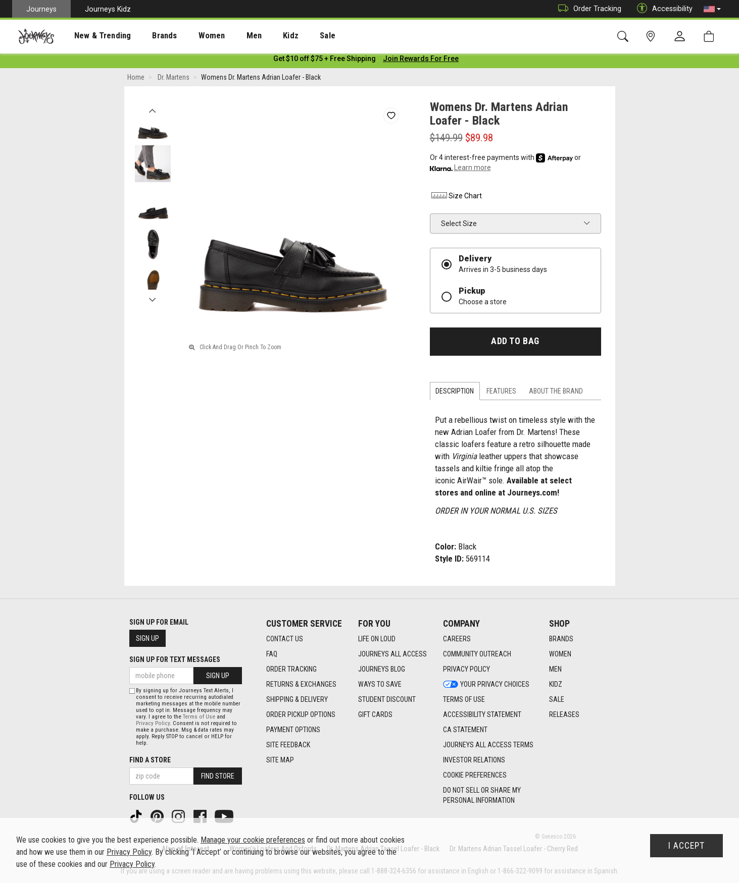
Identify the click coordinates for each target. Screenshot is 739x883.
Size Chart (456, 198)
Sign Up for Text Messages (174, 660)
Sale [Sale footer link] (556, 700)
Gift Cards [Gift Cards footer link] (375, 715)
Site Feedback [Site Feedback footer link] (288, 745)
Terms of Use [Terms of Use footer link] (464, 700)
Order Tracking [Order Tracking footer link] (291, 670)
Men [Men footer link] (555, 670)
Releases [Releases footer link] (564, 715)
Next (152, 299)
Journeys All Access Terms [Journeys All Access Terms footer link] (488, 745)
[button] (712, 9)
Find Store (217, 776)
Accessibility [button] (662, 9)
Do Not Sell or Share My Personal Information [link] (482, 796)
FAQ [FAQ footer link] (271, 654)
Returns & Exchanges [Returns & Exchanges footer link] (301, 685)
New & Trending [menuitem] (93, 35)
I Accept (686, 846)
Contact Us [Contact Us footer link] (284, 639)
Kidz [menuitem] (260, 35)
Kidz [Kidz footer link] (555, 685)
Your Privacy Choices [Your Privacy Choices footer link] (486, 685)
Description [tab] (454, 393)
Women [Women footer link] (560, 654)
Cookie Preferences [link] (475, 775)
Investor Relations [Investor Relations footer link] (474, 760)
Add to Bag (515, 343)
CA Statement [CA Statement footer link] (465, 730)
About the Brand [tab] (556, 393)
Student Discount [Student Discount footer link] (387, 700)
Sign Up (147, 639)
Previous (152, 110)
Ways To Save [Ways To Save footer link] (380, 685)
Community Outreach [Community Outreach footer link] (477, 654)
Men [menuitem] (227, 35)
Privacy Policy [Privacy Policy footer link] (466, 670)
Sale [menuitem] (292, 35)
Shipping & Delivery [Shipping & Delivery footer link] (297, 700)
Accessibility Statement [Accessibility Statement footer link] (482, 715)
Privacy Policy (153, 723)
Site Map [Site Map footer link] (280, 760)
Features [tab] (501, 393)
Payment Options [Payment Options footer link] (293, 730)
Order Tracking (587, 9)
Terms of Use (199, 716)
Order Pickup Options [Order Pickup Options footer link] (300, 715)
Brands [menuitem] (149, 35)
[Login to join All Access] (324, 61)
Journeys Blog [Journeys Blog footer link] (381, 670)
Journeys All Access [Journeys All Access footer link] (392, 654)
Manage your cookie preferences (253, 840)
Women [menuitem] (190, 35)
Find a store (150, 760)
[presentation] (93, 35)
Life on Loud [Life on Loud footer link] (377, 639)
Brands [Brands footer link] (561, 639)
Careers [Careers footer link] (457, 639)
